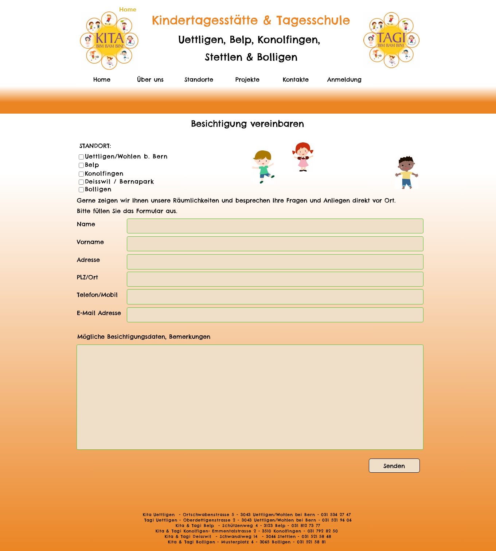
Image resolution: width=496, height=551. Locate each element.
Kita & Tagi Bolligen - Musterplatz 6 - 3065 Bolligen (229, 541)
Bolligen (98, 189)
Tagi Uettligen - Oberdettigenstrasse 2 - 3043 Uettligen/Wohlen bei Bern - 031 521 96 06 (248, 520)
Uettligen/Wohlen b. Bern (126, 156)
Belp (92, 164)
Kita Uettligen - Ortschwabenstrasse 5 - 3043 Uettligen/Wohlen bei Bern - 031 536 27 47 (248, 514)
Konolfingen (104, 173)
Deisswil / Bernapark (119, 181)
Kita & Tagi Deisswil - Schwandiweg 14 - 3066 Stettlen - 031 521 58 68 (248, 536)
